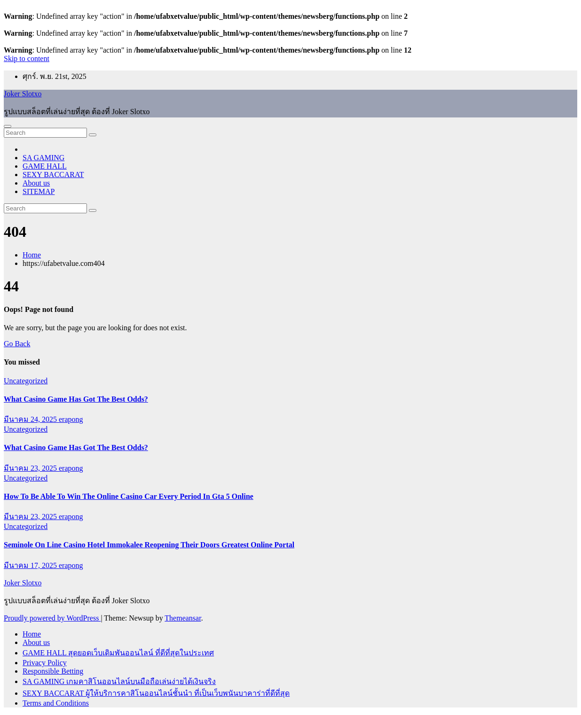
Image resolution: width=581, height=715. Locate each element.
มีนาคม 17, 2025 (31, 565)
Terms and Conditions (56, 703)
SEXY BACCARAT (53, 175)
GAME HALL (45, 166)
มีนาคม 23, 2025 (31, 468)
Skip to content (26, 58)
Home (32, 255)
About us (36, 183)
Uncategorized (25, 381)
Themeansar (183, 618)
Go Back (17, 344)
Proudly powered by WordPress (52, 618)
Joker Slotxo (22, 94)
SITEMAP (39, 191)
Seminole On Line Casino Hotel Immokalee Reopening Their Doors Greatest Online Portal (149, 545)
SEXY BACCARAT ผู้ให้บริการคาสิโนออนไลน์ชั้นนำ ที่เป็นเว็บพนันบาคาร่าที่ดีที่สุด (156, 693)
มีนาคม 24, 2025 (31, 419)
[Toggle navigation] (7, 126)
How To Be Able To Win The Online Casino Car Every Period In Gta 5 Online (128, 496)
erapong (71, 419)
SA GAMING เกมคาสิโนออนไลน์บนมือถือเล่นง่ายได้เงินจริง (119, 681)
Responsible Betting (53, 671)
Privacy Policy (45, 663)
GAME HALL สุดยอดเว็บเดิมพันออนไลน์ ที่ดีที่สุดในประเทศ (118, 653)
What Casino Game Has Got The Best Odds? (76, 399)
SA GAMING (43, 158)
